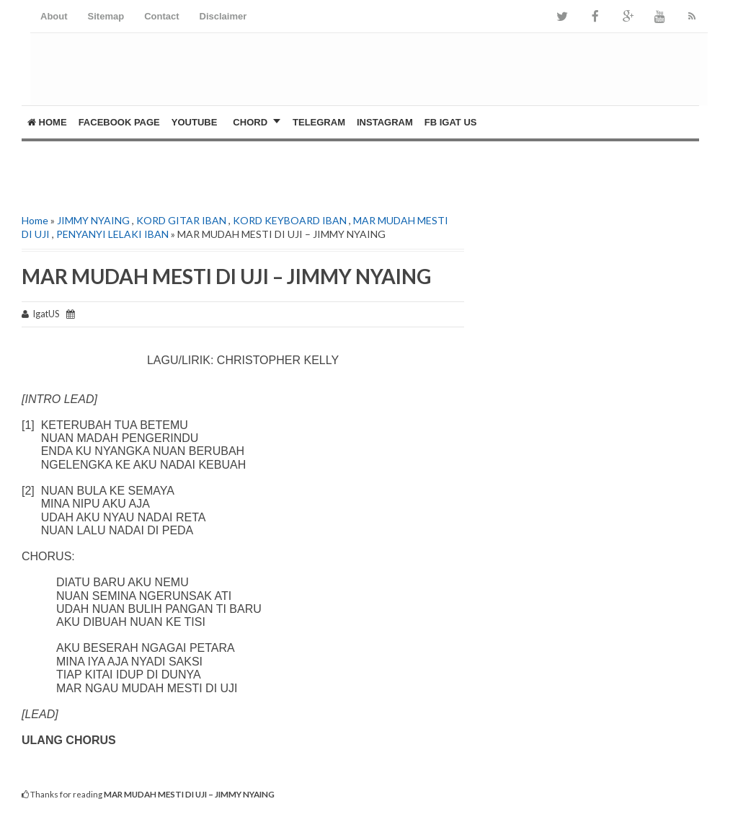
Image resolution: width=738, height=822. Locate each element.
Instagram (385, 122)
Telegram (319, 122)
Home (47, 122)
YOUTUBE (195, 122)
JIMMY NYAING (93, 220)
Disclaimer (223, 16)
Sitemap (106, 16)
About (54, 16)
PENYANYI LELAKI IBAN (112, 234)
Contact (161, 16)
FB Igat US (450, 122)
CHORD (250, 122)
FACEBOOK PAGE (119, 122)
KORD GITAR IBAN (181, 220)
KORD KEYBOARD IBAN (290, 220)
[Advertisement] (190, 163)
